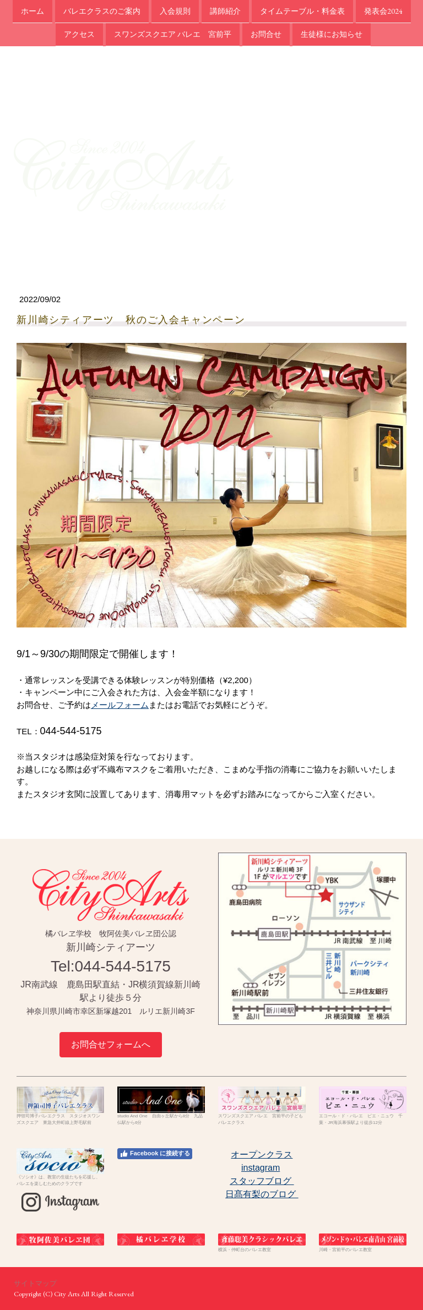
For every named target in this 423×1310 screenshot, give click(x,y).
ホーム (32, 11)
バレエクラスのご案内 (101, 11)
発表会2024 (383, 11)
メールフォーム (120, 704)
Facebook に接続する (155, 1153)
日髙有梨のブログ (261, 1194)
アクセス (79, 35)
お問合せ (266, 35)
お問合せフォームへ (110, 1044)
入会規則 (175, 11)
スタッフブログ (262, 1181)
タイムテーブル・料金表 (302, 11)
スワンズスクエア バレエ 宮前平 (172, 35)
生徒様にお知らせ (331, 35)
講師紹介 (225, 11)
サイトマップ (35, 1283)
